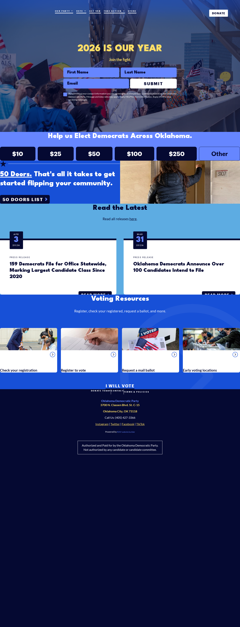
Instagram (101, 580)
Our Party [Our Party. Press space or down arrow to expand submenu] (64, 11)
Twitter (115, 580)
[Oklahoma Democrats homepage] (29, 16)
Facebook (128, 580)
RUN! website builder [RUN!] (126, 588)
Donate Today (89, 549)
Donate (218, 13)
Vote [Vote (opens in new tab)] (81, 11)
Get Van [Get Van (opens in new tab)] (95, 11)
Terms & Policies (148, 549)
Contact (117, 549)
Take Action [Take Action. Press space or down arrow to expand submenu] (114, 11)
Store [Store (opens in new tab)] (132, 11)
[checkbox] (65, 97)
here (133, 316)
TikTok (140, 580)
